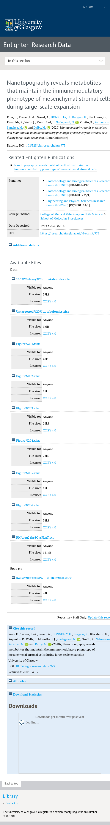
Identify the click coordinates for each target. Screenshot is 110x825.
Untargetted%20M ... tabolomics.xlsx (42, 311)
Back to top (11, 783)
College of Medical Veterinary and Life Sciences (72, 214)
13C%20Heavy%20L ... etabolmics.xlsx (43, 279)
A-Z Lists (88, 7)
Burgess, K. (79, 117)
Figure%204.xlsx (28, 440)
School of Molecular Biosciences (61, 218)
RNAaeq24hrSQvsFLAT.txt (35, 537)
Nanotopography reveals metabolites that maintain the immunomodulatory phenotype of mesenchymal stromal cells (55, 167)
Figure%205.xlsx (28, 473)
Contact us (12, 803)
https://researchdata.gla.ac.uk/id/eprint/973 (69, 233)
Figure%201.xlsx (28, 344)
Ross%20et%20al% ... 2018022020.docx (44, 578)
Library (10, 796)
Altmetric (17, 681)
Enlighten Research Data (37, 44)
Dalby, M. (39, 127)
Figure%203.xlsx (28, 408)
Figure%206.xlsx (28, 505)
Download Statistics (25, 694)
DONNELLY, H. (61, 117)
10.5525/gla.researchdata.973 (45, 145)
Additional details (26, 245)
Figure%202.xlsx (28, 376)
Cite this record (21, 628)
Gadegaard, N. (65, 122)
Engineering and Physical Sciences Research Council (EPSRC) (75, 203)
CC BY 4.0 (49, 301)
